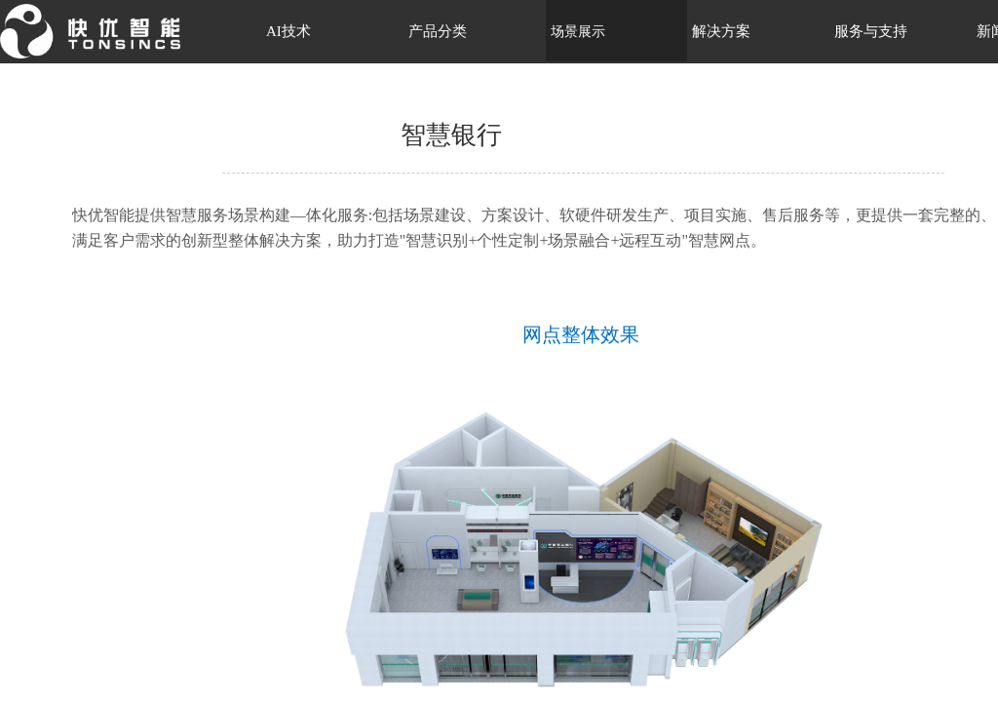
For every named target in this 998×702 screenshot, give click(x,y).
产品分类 (437, 31)
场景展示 (578, 31)
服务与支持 (870, 31)
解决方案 (721, 31)
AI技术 (288, 31)
